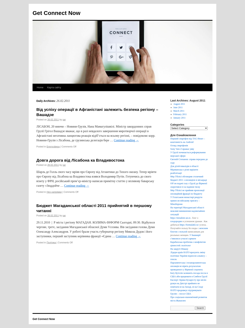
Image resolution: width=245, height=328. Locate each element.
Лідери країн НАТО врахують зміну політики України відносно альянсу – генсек (188, 256)
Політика (51, 242)
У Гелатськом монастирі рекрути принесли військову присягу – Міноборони (186, 200)
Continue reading (126, 140)
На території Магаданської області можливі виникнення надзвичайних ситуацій (187, 211)
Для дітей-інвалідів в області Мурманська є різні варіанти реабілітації (184, 169)
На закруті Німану (179, 249)
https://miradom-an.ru (180, 218)
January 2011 (179, 117)
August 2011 (179, 104)
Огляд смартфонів (179, 145)
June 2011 (178, 107)
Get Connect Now (56, 13)
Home (40, 87)
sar (64, 119)
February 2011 (180, 114)
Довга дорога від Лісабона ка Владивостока (80, 160)
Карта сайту (54, 87)
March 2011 (179, 111)
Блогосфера (53, 146)
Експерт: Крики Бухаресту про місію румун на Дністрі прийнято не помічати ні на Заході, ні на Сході (188, 283)
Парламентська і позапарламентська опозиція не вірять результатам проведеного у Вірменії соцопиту (188, 266)
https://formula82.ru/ (189, 224)
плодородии (176, 221)
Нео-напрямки (54, 192)
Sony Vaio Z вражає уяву (182, 149)
